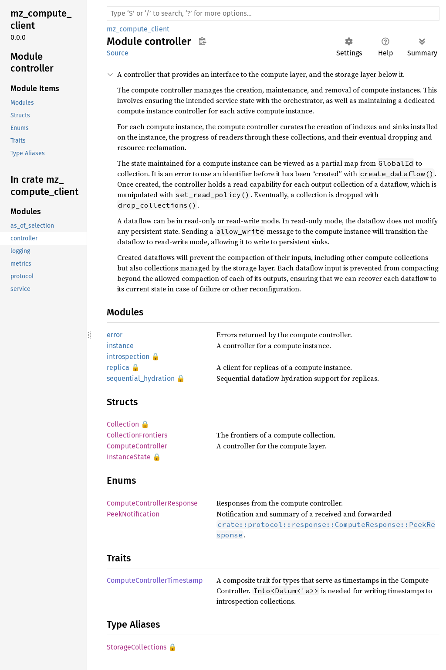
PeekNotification (133, 514)
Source (117, 53)
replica (118, 367)
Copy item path (202, 41)
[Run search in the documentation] (273, 13)
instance (120, 346)
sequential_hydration (141, 378)
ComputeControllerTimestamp (155, 580)
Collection (123, 424)
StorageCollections (136, 647)
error (114, 335)
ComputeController (137, 446)
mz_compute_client (138, 29)
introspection (128, 356)
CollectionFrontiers (137, 435)
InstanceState (129, 457)
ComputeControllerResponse (152, 503)
